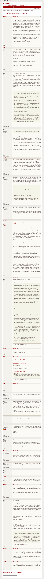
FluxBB (40, 576)
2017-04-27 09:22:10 (15, 484)
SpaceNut (4, 157)
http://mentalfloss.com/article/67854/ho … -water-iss (19, 363)
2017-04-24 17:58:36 (15, 348)
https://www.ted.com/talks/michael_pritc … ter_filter (19, 371)
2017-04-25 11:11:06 (15, 450)
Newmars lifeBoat (17, 5)
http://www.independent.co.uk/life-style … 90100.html (19, 359)
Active (37, 8)
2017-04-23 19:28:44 (15, 157)
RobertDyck (5, 220)
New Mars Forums (7, 3)
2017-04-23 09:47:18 (15, 47)
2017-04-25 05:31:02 (15, 356)
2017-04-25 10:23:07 (15, 416)
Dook (4, 47)
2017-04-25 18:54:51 (15, 476)
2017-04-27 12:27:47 (15, 548)
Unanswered (39, 8)
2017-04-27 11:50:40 (15, 498)
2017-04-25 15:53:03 (15, 461)
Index (4, 13)
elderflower (5, 392)
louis (4, 71)
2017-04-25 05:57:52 (15, 383)
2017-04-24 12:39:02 (15, 277)
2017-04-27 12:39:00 (15, 561)
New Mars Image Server (24, 5)
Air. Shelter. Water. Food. (23, 13)
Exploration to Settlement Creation (12, 13)
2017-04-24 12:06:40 (15, 220)
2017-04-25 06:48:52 (15, 392)
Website (5, 225)
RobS (4, 205)
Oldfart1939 (5, 16)
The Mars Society (11, 5)
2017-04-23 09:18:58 (15, 16)
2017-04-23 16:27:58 (15, 71)
